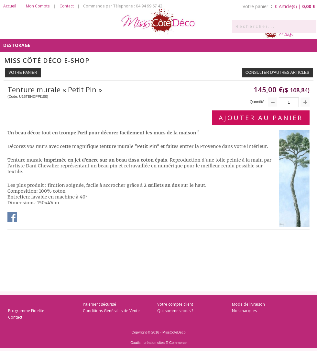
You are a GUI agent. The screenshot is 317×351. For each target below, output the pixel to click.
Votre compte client (175, 304)
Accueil (9, 6)
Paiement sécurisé (99, 304)
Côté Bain (174, 32)
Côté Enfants (210, 32)
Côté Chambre (137, 32)
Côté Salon (98, 32)
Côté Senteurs (21, 32)
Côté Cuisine (62, 32)
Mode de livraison (248, 304)
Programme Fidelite (26, 310)
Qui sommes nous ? (175, 310)
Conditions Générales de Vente (111, 310)
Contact (67, 6)
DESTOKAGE (16, 45)
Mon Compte (38, 6)
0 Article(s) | (295, 6)
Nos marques (244, 310)
